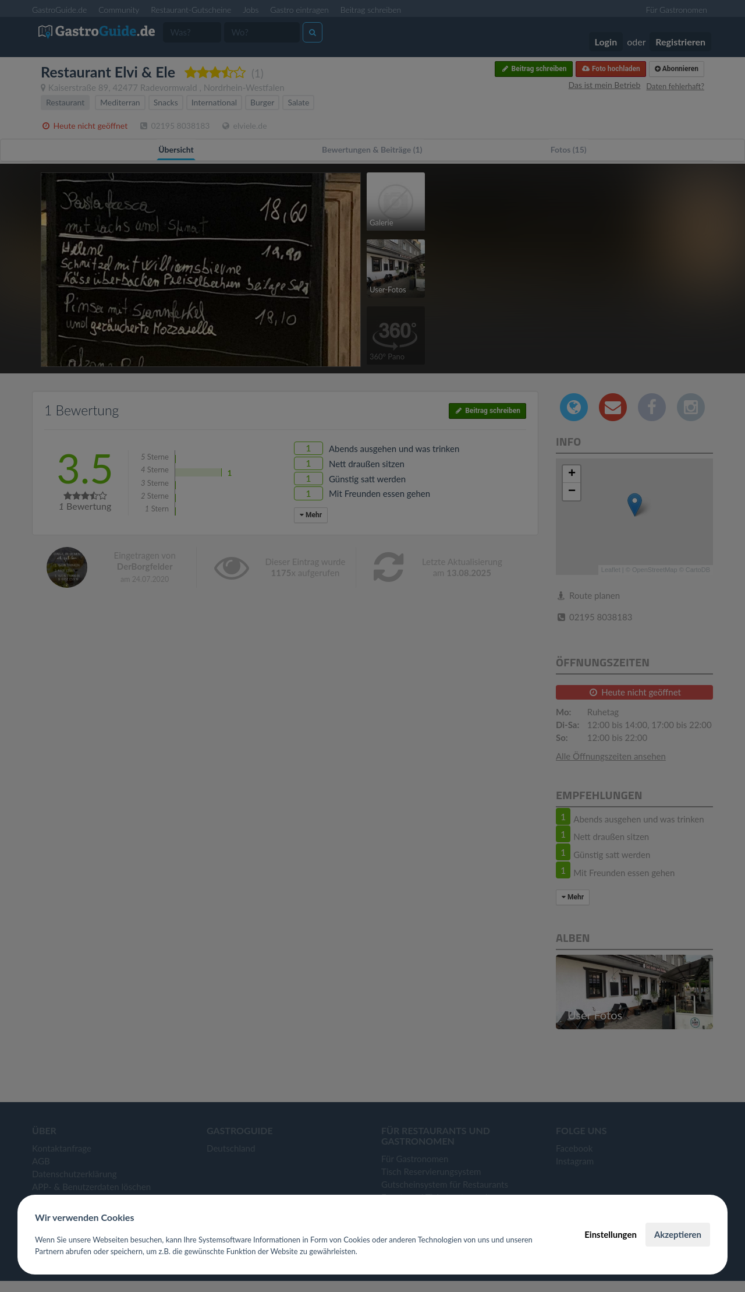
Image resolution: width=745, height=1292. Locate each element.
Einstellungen (610, 1234)
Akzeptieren (677, 1234)
